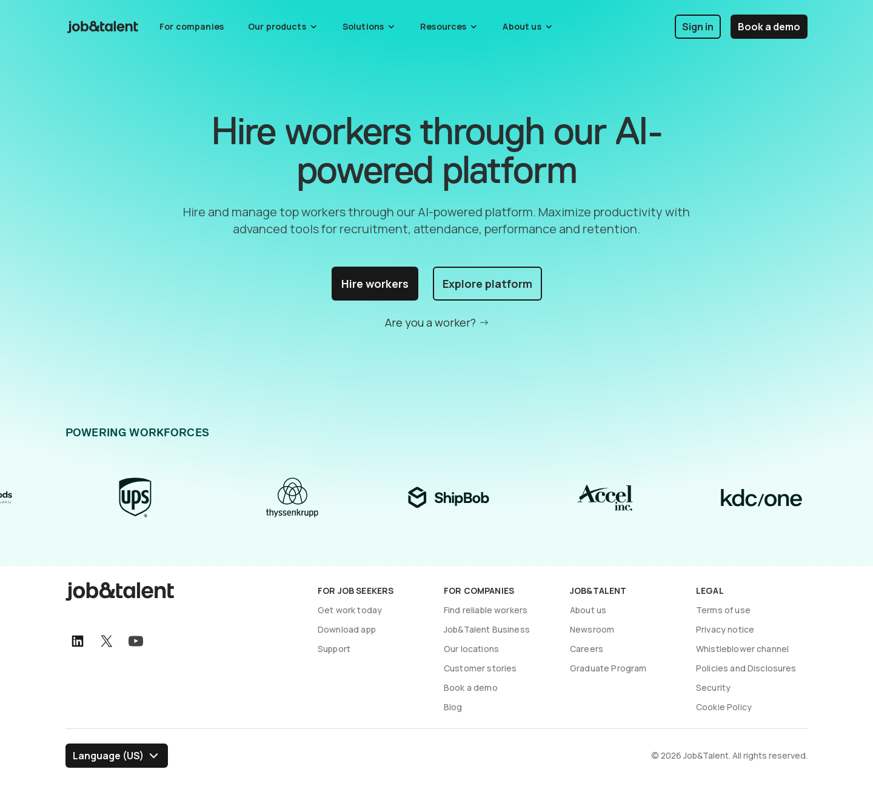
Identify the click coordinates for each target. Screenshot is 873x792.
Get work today (350, 610)
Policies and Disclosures (746, 668)
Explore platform (487, 283)
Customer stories (480, 668)
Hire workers (375, 283)
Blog (453, 707)
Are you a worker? (430, 322)
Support (334, 648)
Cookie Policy (724, 707)
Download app (347, 629)
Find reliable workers (485, 610)
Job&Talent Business (487, 629)
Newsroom (592, 629)
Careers (586, 648)
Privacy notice (725, 629)
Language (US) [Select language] (108, 755)
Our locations (471, 648)
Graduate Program (608, 668)
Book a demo (769, 26)
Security (713, 687)
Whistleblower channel (742, 648)
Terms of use (723, 610)
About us (588, 610)
